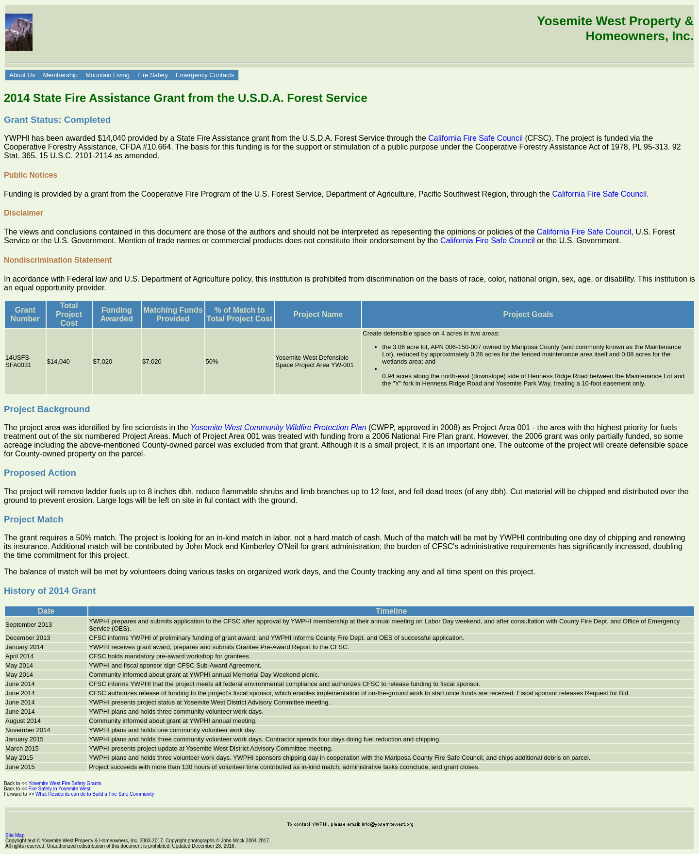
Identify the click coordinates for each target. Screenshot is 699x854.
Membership (60, 75)
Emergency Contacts (205, 75)
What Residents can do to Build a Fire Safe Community (96, 794)
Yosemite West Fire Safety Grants (66, 783)
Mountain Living (107, 75)
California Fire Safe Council (475, 138)
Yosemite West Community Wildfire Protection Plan (278, 427)
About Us (22, 75)
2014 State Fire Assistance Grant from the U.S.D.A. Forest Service (185, 97)
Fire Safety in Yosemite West (61, 788)
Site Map (14, 835)
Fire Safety (152, 75)
